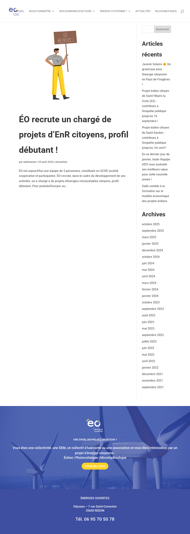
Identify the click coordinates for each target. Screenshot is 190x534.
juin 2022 (148, 348)
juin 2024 (148, 263)
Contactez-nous (95, 466)
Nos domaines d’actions (75, 11)
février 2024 (150, 289)
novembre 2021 (152, 380)
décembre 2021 (152, 374)
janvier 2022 (150, 367)
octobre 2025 (151, 224)
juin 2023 (148, 322)
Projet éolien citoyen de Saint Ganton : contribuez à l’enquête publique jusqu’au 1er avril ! (155, 137)
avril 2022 (148, 361)
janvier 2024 (150, 296)
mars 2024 (149, 283)
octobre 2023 (151, 302)
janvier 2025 (150, 243)
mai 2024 (148, 270)
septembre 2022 (153, 335)
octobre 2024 (151, 257)
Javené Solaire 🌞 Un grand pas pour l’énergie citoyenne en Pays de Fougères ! (156, 74)
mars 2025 (149, 237)
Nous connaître (40, 11)
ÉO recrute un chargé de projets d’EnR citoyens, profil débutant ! (73, 134)
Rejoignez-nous (166, 11)
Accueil (19, 11)
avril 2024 (148, 276)
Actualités (142, 11)
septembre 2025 (153, 230)
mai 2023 (148, 328)
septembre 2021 (153, 387)
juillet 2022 (149, 341)
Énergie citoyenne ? (113, 11)
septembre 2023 (153, 309)
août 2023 (148, 315)
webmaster (30, 161)
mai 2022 (148, 354)
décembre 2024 (152, 250)
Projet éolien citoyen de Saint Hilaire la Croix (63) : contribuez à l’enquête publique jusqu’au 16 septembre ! (155, 106)
